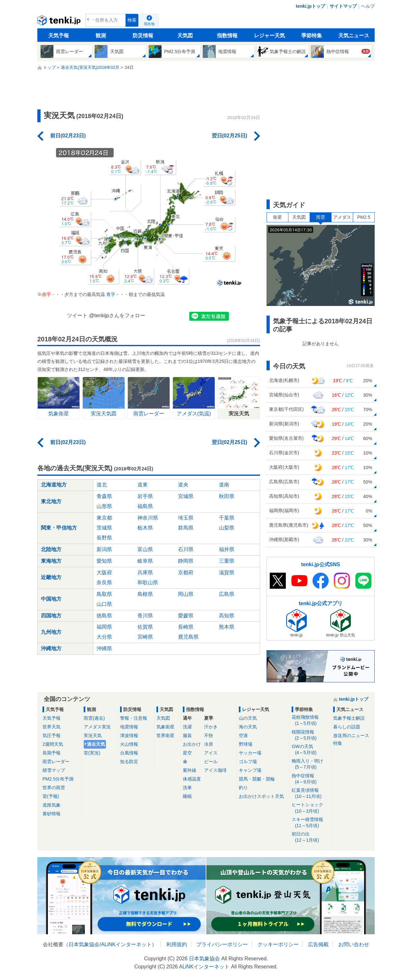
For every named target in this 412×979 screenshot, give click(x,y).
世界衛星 (165, 735)
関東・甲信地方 (59, 528)
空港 (243, 735)
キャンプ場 (250, 770)
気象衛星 (165, 726)
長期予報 (51, 752)
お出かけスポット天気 (261, 796)
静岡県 (185, 561)
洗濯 (187, 726)
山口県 (104, 604)
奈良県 (104, 582)
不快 (208, 735)
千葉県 (226, 518)
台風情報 (129, 752)
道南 (224, 484)
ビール (211, 761)
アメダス (342, 217)
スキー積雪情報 (310, 823)
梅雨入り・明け (310, 764)
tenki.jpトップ (310, 6)
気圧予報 (51, 735)
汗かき (211, 726)
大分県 (104, 637)
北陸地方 (51, 549)
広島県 (226, 594)
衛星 (277, 217)
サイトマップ (343, 6)
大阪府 (104, 572)
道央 (183, 484)
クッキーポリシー (278, 944)
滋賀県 (226, 572)
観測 (101, 35)
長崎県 (185, 627)
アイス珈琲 (215, 770)
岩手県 (145, 496)
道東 (142, 484)
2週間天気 (52, 744)
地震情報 (129, 726)
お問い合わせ (353, 944)
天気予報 (58, 35)
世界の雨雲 (53, 787)
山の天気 (248, 718)
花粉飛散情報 (310, 720)
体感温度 (192, 778)
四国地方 (51, 615)
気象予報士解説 (349, 718)
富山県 (145, 549)
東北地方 (51, 501)
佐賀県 (145, 627)
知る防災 (129, 761)
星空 (187, 752)
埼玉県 (185, 518)
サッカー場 (250, 752)
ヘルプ (368, 6)
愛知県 (104, 561)
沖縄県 (104, 648)
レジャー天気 (269, 35)
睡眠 (187, 796)
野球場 (245, 744)
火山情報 (129, 744)
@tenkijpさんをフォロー (117, 315)
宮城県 (185, 496)
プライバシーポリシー (222, 944)
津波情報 (129, 735)
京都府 (185, 572)
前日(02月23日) (68, 135)
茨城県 (104, 528)
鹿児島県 (188, 637)
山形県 (104, 506)
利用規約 (176, 944)
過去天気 (96, 744)
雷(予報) (50, 796)
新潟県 (104, 549)
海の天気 (248, 726)
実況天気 (93, 735)
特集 (337, 743)
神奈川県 (147, 518)
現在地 (149, 24)
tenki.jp (59, 22)
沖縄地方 (51, 648)
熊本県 (226, 627)
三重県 (226, 561)
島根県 (145, 594)
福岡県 (104, 627)
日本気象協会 (84, 944)
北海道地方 (54, 484)
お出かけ (192, 744)
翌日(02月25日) (229, 135)
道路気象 (51, 805)
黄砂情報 (51, 813)
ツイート (77, 315)
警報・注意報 (133, 718)
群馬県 (185, 528)
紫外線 (189, 770)
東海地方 (51, 561)
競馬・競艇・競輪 (257, 778)
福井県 (226, 549)
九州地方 (51, 632)
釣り (243, 787)
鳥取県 (104, 594)
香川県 (145, 615)
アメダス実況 (97, 726)
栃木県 (145, 528)
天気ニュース (353, 35)
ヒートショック (310, 808)
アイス (211, 752)
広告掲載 (318, 944)
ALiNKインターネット (126, 944)
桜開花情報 (310, 735)
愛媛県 (185, 615)
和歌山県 (147, 582)
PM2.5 (363, 217)
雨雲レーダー (56, 761)
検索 (131, 20)
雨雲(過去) (94, 718)
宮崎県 (145, 637)
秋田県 (226, 496)
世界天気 (51, 726)
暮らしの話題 (346, 726)
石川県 (185, 549)
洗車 (187, 787)
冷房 (208, 744)
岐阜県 (145, 561)
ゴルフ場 (248, 761)
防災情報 (143, 35)
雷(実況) (92, 752)
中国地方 (51, 599)
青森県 (104, 496)
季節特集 (311, 35)
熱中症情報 (310, 779)
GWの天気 (310, 750)
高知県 (226, 615)
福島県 (145, 506)
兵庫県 (145, 572)
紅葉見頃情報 (310, 793)
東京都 (104, 518)
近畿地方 (51, 577)
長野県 (104, 537)
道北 (102, 484)
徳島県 (104, 615)
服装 (187, 735)
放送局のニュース (351, 735)
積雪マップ (53, 770)
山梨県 (226, 528)
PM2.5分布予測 (57, 778)
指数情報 (227, 35)
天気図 (185, 35)
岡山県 (185, 594)
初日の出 (310, 837)
